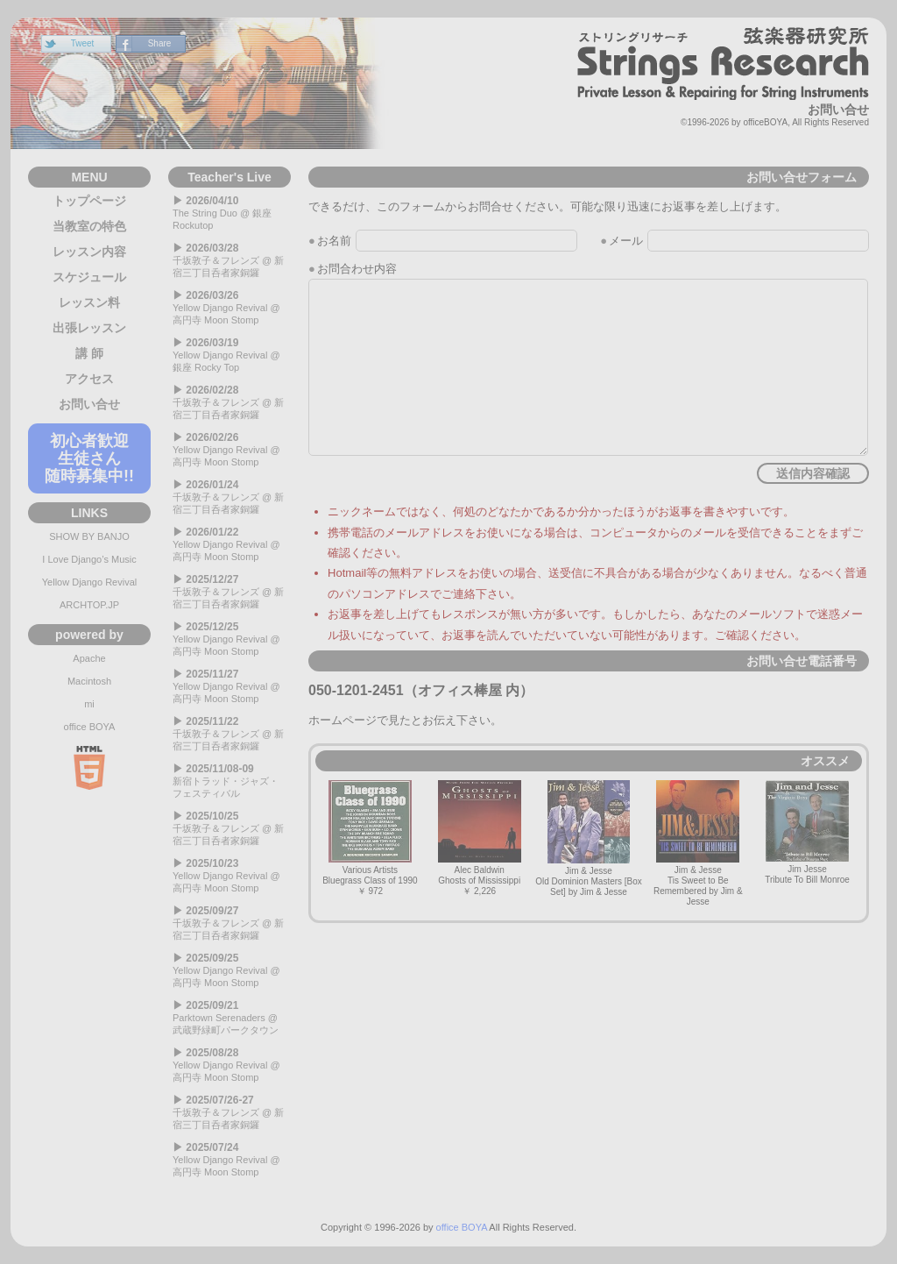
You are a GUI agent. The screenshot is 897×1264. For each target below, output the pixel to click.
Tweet (83, 43)
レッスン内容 (89, 252)
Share (160, 43)
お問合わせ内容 (357, 268)
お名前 (334, 240)
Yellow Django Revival (89, 582)
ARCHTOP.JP (89, 605)
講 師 (89, 353)
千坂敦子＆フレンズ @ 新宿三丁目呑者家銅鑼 (229, 260)
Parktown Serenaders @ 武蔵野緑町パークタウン (229, 1017)
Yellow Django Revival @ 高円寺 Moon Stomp (229, 307)
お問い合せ (89, 404)
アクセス (89, 379)
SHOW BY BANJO (89, 536)
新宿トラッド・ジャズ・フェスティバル (229, 781)
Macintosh (89, 681)
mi (89, 704)
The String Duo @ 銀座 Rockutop (229, 213)
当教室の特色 (89, 226)
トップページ (89, 201)
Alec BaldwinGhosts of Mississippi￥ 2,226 (479, 838)
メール (626, 240)
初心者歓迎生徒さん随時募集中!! (89, 458)
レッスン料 (89, 302)
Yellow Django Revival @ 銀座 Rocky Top (229, 355)
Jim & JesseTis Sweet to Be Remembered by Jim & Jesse (698, 843)
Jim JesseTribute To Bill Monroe (807, 832)
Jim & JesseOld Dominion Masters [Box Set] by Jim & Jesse (588, 838)
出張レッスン (89, 328)
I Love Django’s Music (89, 559)
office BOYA (90, 726)
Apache (89, 658)
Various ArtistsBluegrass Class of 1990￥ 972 (369, 838)
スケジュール (89, 277)
